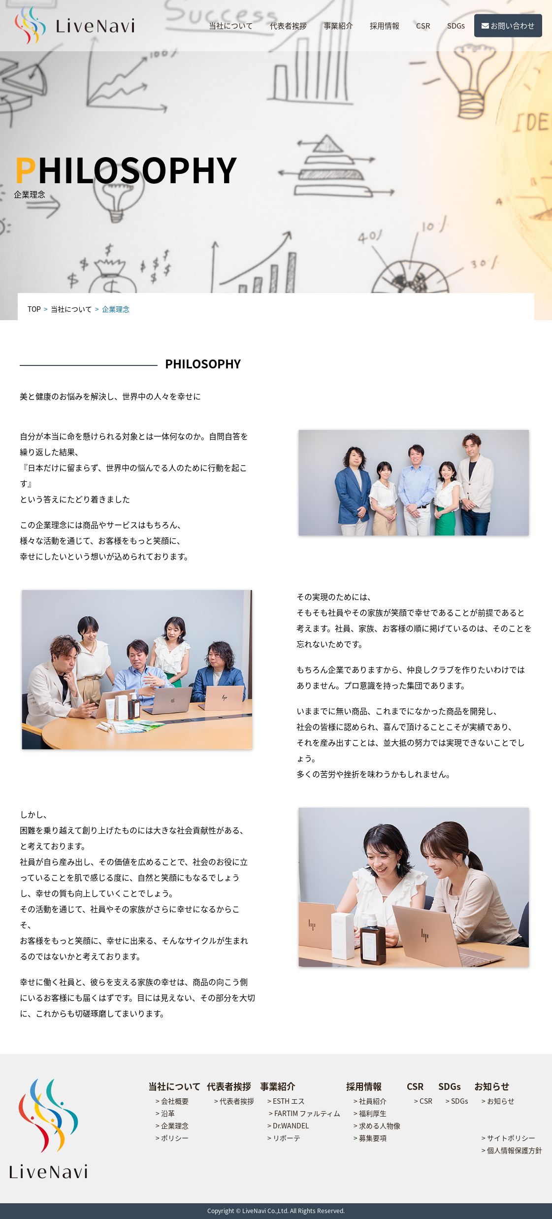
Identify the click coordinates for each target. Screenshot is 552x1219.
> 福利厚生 (370, 1113)
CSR (423, 25)
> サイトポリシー (508, 1138)
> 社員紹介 (370, 1101)
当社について (231, 25)
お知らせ (492, 1086)
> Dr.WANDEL (288, 1125)
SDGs (456, 25)
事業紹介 (338, 25)
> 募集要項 (370, 1138)
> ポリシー (172, 1138)
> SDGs (457, 1101)
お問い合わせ (508, 25)
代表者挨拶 (288, 25)
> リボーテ (283, 1138)
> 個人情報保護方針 (512, 1150)
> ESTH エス (286, 1101)
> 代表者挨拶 (234, 1101)
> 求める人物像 (377, 1125)
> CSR (423, 1101)
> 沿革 (165, 1113)
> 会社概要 (172, 1101)
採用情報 (384, 25)
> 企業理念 (172, 1125)
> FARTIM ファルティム (304, 1113)
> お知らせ (498, 1101)
